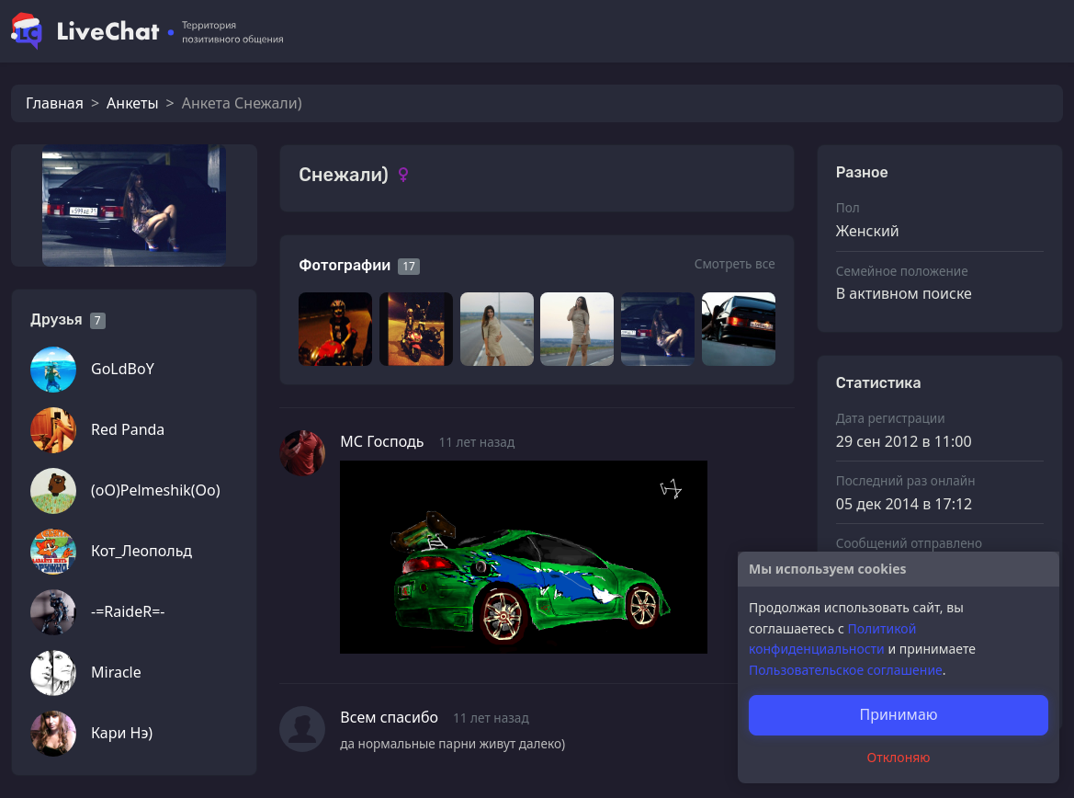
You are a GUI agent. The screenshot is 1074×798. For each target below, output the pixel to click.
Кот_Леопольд (141, 551)
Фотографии (344, 265)
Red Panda (127, 429)
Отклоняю (899, 757)
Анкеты (132, 103)
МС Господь (382, 441)
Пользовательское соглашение (846, 669)
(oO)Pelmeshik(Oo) (155, 490)
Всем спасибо (389, 717)
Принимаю (898, 714)
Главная (55, 103)
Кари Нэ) (122, 733)
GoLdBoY (122, 369)
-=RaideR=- (127, 611)
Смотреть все (735, 263)
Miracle (116, 672)
